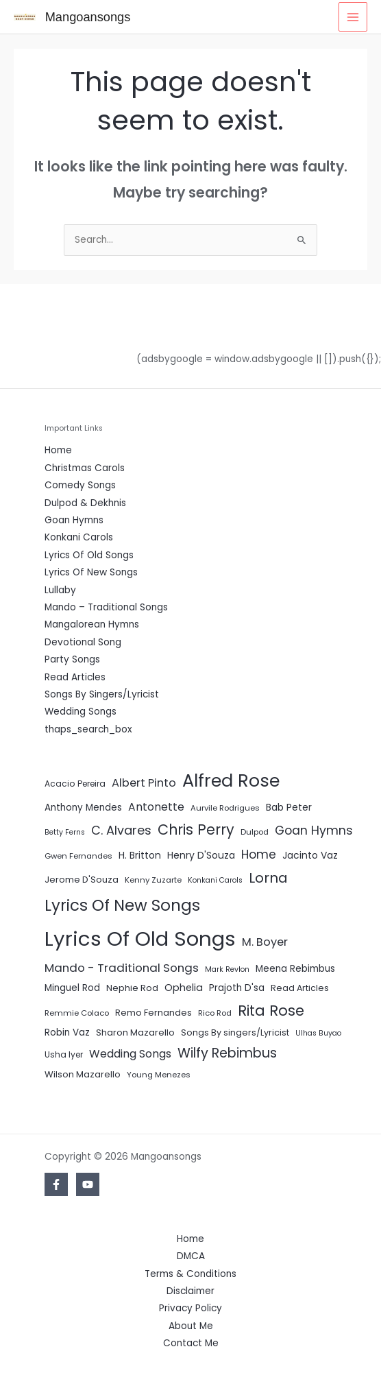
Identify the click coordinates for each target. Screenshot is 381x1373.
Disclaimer (190, 1291)
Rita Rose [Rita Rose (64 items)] (271, 1010)
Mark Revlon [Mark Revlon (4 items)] (227, 969)
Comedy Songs (80, 485)
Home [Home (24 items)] (258, 854)
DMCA (191, 1256)
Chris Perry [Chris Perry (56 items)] (196, 829)
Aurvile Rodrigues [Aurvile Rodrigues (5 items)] (225, 807)
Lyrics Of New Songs (91, 572)
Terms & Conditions (190, 1273)
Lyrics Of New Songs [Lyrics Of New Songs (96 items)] (122, 905)
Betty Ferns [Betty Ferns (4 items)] (65, 832)
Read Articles (75, 677)
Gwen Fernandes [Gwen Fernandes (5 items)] (78, 855)
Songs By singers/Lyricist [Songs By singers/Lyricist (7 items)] (235, 1032)
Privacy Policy (190, 1308)
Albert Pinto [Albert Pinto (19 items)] (144, 783)
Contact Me (191, 1343)
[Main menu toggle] (353, 17)
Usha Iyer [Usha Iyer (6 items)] (64, 1054)
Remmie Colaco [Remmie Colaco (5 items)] (77, 1012)
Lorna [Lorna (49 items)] (268, 877)
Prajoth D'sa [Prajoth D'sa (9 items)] (237, 987)
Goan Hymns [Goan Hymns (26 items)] (314, 830)
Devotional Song (83, 642)
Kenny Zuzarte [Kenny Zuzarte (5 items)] (153, 879)
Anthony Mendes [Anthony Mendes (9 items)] (83, 807)
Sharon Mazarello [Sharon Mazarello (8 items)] (135, 1032)
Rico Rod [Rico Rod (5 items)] (215, 1012)
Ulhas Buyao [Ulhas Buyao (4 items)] (318, 1033)
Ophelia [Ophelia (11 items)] (183, 987)
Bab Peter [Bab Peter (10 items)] (289, 807)
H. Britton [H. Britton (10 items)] (140, 855)
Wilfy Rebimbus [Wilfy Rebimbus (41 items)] (227, 1053)
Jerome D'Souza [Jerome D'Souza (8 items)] (82, 879)
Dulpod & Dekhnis (85, 503)
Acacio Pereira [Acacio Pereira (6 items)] (75, 783)
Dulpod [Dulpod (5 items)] (255, 831)
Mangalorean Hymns (92, 624)
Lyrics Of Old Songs (89, 555)
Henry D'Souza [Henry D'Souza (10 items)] (201, 855)
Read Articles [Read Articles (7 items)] (300, 988)
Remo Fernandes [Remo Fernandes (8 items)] (153, 1012)
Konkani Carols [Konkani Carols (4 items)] (215, 880)
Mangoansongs (88, 17)
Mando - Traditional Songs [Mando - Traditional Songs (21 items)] (122, 967)
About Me (191, 1326)
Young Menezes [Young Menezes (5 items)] (158, 1074)
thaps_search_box (88, 729)
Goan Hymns (74, 520)
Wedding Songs (80, 711)
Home (58, 450)
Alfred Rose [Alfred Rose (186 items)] (231, 780)
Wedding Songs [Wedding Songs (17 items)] (130, 1054)
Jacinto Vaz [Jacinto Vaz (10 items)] (310, 855)
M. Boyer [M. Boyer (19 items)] (265, 942)
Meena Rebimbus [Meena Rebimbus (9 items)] (295, 968)
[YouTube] (87, 1184)
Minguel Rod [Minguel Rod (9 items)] (72, 987)
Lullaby (60, 590)
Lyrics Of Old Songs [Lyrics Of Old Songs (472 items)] (140, 938)
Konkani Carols (79, 537)
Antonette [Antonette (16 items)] (156, 807)
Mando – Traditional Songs (106, 607)
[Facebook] (56, 1184)
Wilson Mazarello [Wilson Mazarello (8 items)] (83, 1074)
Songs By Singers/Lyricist (102, 694)
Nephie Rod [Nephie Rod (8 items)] (132, 987)
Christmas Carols (85, 468)
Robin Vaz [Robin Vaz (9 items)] (67, 1032)
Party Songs (72, 659)
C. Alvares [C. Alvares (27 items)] (121, 830)
